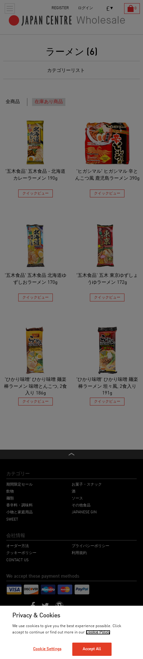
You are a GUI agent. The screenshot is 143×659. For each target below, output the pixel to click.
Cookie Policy (98, 632)
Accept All (92, 649)
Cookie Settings (47, 649)
